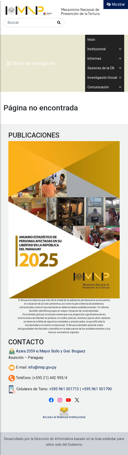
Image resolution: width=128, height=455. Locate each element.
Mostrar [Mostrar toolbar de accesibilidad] (116, 4)
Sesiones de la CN (104, 68)
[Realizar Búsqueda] (59, 22)
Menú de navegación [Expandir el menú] (31, 63)
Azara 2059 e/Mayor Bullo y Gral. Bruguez (46, 351)
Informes (104, 58)
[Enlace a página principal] (64, 10)
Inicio (91, 39)
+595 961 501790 (97, 389)
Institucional (104, 49)
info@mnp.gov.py (42, 367)
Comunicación (104, 87)
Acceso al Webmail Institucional (64, 417)
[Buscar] (29, 22)
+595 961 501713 (64, 389)
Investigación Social (104, 77)
